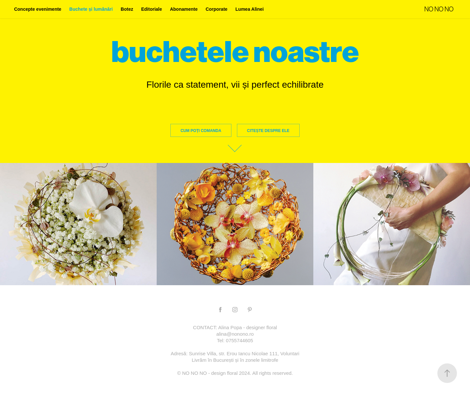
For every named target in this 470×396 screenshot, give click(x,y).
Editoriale (151, 9)
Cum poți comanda (200, 130)
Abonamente (184, 9)
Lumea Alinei (249, 9)
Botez (127, 9)
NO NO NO (439, 9)
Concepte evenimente (37, 9)
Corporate (216, 9)
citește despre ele (268, 130)
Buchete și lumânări (91, 9)
